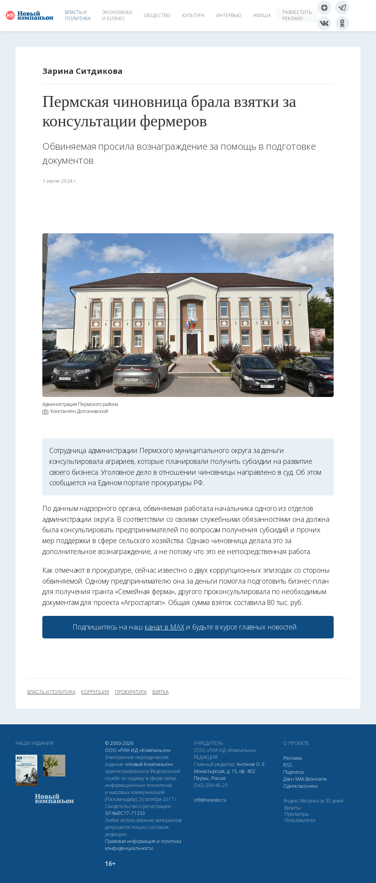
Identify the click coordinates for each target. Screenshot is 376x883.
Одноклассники (300, 786)
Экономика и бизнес (117, 15)
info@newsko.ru (210, 800)
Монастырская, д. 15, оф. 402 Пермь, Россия (224, 775)
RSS (287, 765)
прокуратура (130, 692)
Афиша (262, 15)
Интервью (229, 15)
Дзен (288, 779)
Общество (157, 15)
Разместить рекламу (297, 15)
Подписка (293, 772)
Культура (193, 15)
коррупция (95, 692)
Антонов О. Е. (251, 764)
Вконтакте (316, 779)
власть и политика (51, 692)
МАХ (299, 779)
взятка (160, 692)
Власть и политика (78, 15)
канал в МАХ (164, 626)
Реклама (292, 758)
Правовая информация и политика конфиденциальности (143, 845)
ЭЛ (125, 813)
